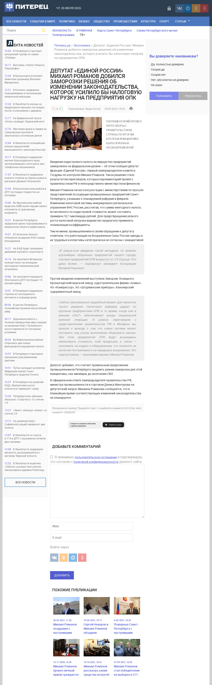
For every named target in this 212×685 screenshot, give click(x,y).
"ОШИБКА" (69, 412)
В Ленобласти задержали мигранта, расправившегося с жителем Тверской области (24, 452)
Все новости (25, 482)
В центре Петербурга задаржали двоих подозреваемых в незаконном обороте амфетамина (26, 223)
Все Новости (16, 21)
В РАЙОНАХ (84, 30)
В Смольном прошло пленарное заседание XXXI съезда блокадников (25, 238)
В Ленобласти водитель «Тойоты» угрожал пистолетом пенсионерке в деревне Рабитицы (24, 467)
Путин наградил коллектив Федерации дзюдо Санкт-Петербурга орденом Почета (25, 371)
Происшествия (125, 21)
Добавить (62, 575)
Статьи (180, 21)
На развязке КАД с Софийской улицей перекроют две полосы (25, 424)
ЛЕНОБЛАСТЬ (61, 30)
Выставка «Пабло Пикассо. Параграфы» (25, 66)
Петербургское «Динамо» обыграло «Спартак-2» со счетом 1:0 (24, 399)
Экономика (81, 45)
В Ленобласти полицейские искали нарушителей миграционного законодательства (25, 146)
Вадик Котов (93, 108)
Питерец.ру (62, 45)
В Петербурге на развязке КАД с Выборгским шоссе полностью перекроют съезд (24, 385)
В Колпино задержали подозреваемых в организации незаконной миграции (23, 93)
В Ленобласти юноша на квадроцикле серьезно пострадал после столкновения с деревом (25, 107)
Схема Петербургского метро (157, 30)
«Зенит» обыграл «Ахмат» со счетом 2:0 (26, 411)
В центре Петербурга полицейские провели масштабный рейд (25, 308)
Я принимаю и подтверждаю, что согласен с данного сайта (96, 459)
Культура (148, 21)
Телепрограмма (63, 35)
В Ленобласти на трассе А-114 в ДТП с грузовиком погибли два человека (25, 438)
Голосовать (164, 96)
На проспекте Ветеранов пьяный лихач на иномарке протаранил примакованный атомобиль (23, 264)
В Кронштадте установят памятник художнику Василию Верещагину (24, 79)
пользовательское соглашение (96, 457)
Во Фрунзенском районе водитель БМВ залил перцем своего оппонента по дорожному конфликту (26, 207)
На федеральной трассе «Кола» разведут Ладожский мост (25, 119)
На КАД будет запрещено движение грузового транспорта (24, 250)
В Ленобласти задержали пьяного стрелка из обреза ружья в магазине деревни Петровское (26, 178)
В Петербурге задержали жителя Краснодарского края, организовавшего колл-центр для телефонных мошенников (24, 162)
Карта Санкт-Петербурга (114, 30)
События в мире (42, 21)
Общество (102, 21)
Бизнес (84, 21)
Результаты (193, 96)
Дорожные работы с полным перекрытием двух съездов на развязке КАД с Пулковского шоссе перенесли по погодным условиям (26, 325)
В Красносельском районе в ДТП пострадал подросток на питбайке (25, 192)
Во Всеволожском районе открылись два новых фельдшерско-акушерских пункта (24, 343)
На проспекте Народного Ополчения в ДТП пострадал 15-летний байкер (24, 280)
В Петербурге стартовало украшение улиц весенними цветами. (24, 357)
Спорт (164, 21)
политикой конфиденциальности (95, 462)
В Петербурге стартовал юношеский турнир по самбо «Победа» (23, 54)
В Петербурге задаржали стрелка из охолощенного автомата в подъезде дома (23, 294)
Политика (67, 21)
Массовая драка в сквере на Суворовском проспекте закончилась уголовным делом (26, 132)
